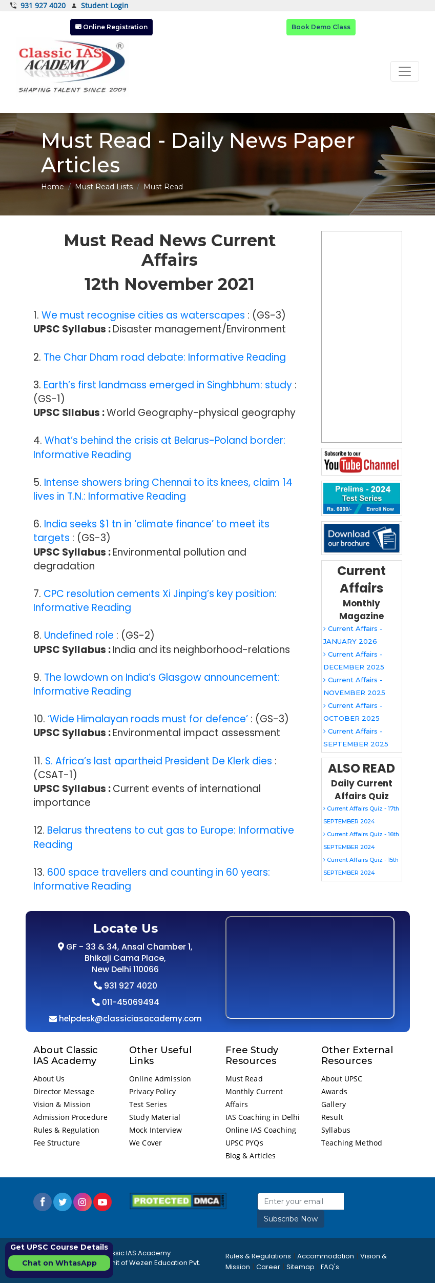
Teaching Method (351, 1143)
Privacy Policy (152, 1091)
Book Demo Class (321, 27)
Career (268, 1267)
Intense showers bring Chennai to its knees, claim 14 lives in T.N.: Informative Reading (163, 489)
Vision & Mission (62, 1104)
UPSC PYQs (244, 1143)
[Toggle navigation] (404, 71)
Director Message (63, 1091)
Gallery (333, 1104)
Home (52, 186)
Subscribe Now (291, 1218)
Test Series (148, 1104)
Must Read (244, 1078)
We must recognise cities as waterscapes (143, 315)
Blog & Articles (250, 1155)
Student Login (100, 6)
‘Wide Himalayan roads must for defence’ (148, 719)
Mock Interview (155, 1130)
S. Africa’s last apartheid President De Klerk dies (158, 761)
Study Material (154, 1117)
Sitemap (300, 1267)
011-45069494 (129, 1002)
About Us (49, 1078)
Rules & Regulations (258, 1256)
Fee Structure (56, 1143)
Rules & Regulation (66, 1130)
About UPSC (341, 1078)
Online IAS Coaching (261, 1130)
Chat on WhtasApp (59, 1263)
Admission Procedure (70, 1117)
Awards (334, 1091)
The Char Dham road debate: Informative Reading (165, 357)
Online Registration (111, 27)
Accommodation (325, 1256)
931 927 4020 (38, 6)
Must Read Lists (104, 186)
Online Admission (160, 1078)
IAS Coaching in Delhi (262, 1117)
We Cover (145, 1143)
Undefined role (79, 635)
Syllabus (335, 1130)
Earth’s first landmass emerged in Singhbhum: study (168, 385)
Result (332, 1117)
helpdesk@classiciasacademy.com (129, 1018)
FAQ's (330, 1267)
